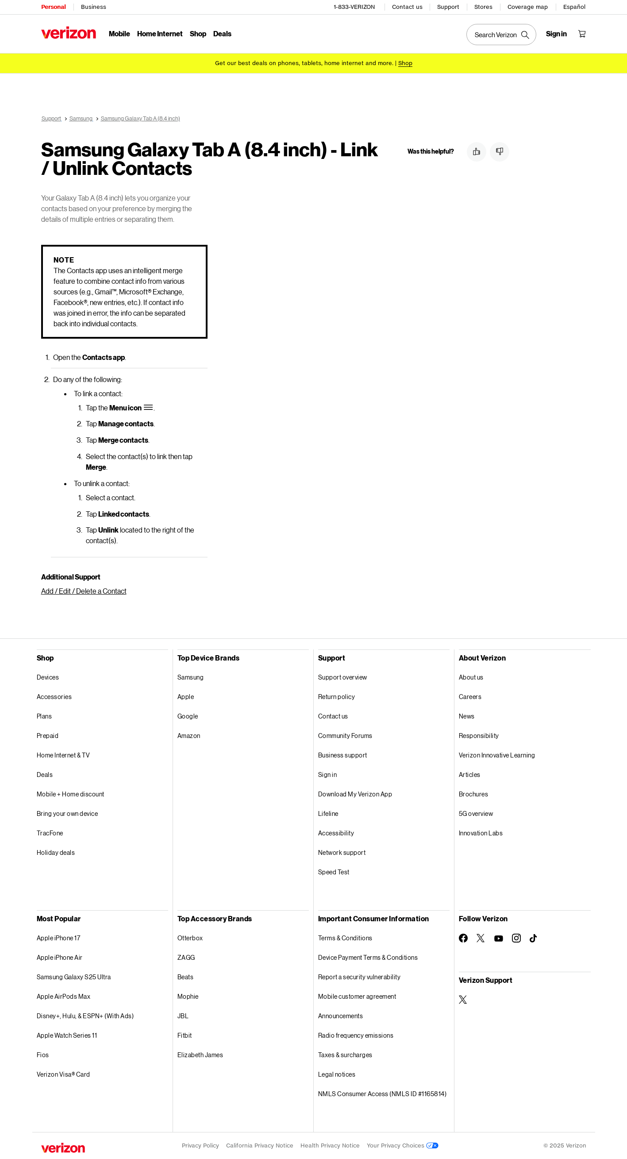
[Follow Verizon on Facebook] (463, 938)
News (467, 716)
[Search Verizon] (501, 34)
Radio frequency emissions (356, 1035)
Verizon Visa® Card (63, 1074)
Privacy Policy (200, 1145)
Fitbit (184, 1035)
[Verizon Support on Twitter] (463, 999)
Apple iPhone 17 (59, 938)
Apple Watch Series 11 (67, 1035)
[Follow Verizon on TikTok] (534, 938)
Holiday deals (56, 852)
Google (187, 716)
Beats (185, 977)
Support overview (342, 677)
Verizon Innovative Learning (497, 755)
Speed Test (334, 872)
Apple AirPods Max (64, 996)
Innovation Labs (481, 833)
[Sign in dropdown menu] (556, 33)
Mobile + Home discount (70, 794)
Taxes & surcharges (345, 1055)
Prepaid (48, 735)
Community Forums (345, 735)
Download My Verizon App (355, 794)
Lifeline (328, 813)
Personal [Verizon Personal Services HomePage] (53, 7)
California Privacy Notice (259, 1145)
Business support (342, 755)
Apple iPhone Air (60, 957)
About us (471, 677)
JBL (183, 1016)
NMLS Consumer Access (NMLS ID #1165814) (382, 1093)
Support (448, 7)
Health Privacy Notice (330, 1145)
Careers (470, 696)
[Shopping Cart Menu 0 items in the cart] (582, 33)
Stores (483, 7)
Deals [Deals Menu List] (222, 33)
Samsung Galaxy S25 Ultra (74, 977)
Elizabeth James (200, 1055)
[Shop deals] (405, 63)
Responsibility (479, 735)
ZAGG (186, 957)
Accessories (54, 696)
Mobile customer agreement (357, 996)
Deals (45, 774)
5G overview (476, 813)
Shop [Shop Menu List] (198, 33)
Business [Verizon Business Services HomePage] (93, 7)
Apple (185, 696)
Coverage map (528, 7)
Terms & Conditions (345, 938)
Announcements (340, 1016)
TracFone (50, 833)
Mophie (188, 996)
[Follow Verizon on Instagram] (516, 938)
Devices (48, 677)
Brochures (474, 794)
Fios (43, 1055)
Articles (470, 774)
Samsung (190, 677)
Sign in (327, 774)
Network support (342, 852)
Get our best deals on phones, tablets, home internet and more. (304, 63)
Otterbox (190, 938)
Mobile (119, 33)
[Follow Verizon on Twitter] (481, 938)
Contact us (407, 7)
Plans (44, 716)
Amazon (188, 735)
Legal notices (337, 1074)
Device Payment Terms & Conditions (368, 957)
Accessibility (336, 833)
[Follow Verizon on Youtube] (498, 938)
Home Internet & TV (63, 755)
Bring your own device (67, 813)
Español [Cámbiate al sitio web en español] (574, 7)
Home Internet (160, 33)
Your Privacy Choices (403, 1145)
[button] (476, 152)
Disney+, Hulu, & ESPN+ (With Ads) (85, 1016)
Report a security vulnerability (359, 977)
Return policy (336, 696)
